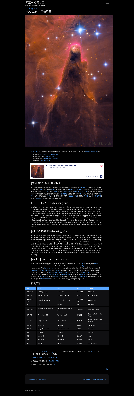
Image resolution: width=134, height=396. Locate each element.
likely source (57, 277)
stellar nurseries (48, 266)
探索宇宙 (34, 151)
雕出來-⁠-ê (72, 190)
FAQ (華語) (52, 357)
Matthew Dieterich (51, 156)
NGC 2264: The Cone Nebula (49, 154)
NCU (48, 160)
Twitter (59, 352)
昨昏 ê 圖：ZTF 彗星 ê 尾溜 (37, 379)
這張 (55, 192)
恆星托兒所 (83, 187)
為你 (95, 151)
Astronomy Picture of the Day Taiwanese (35, 5)
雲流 (52, 190)
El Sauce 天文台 (82, 192)
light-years (86, 272)
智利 (75, 192)
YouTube (94, 352)
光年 (48, 196)
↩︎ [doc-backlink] (59, 354)
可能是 (86, 196)
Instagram (52, 352)
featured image (46, 270)
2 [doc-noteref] (93, 151)
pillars (83, 264)
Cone (57, 270)
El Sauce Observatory (56, 272)
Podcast (40, 352)
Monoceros (54, 274)
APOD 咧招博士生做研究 (50, 158)
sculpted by (80, 266)
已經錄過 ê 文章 (54, 361)
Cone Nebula (48, 268)
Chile (67, 272)
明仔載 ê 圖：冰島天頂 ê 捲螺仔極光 (94, 379)
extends (82, 274)
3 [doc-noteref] (97, 151)
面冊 (45, 352)
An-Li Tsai (43, 160)
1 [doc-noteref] (37, 151)
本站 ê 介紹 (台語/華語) (40, 357)
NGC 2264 (46, 192)
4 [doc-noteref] (100, 151)
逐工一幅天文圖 (35, 2)
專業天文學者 (89, 151)
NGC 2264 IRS (72, 196)
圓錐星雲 (80, 190)
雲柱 (41, 190)
